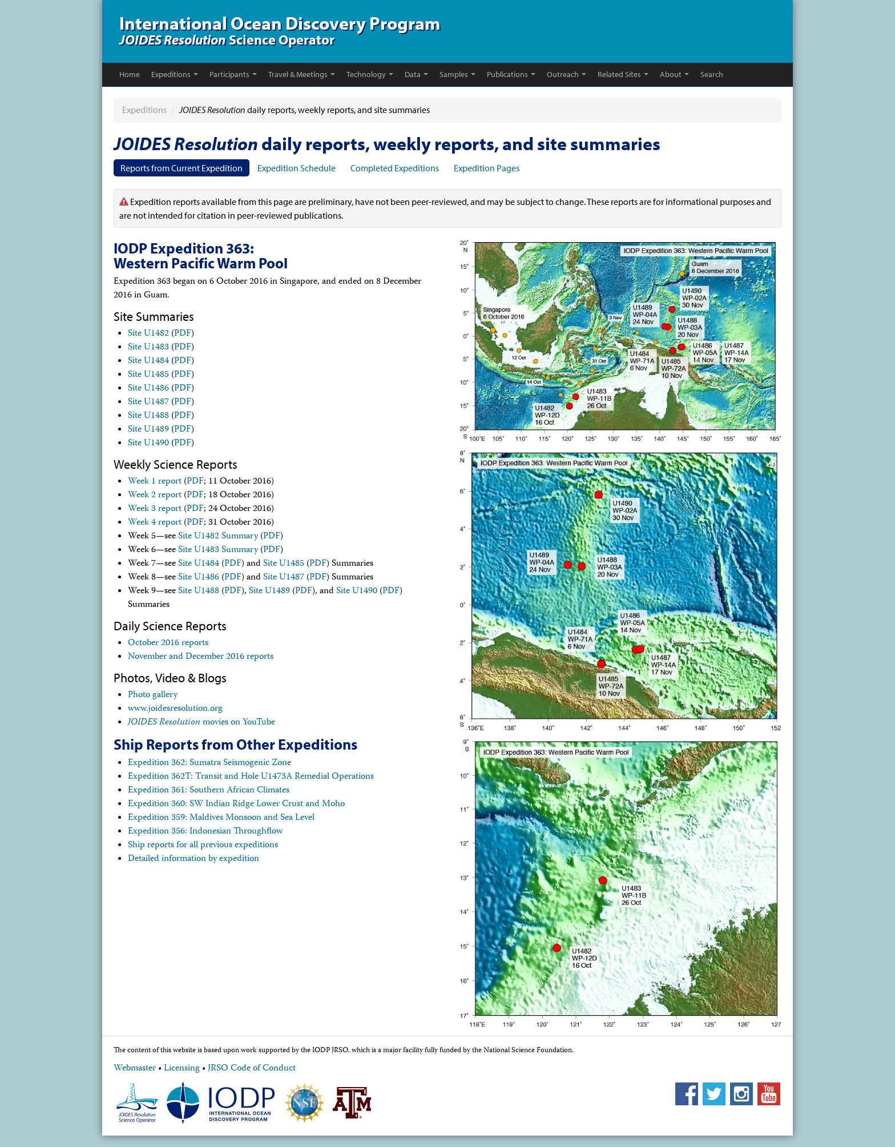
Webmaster (135, 1068)
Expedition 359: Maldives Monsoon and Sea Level (221, 818)
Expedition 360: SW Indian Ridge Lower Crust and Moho (236, 804)
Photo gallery (153, 695)
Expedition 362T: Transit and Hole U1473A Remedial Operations (251, 777)
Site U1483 (148, 347)
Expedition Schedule (296, 168)
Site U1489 (148, 429)
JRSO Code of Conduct (252, 1068)
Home (129, 74)
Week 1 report (155, 481)
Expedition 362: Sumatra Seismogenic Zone (209, 763)
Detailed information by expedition (193, 859)
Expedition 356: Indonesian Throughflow (205, 831)
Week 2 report (155, 495)
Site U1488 (148, 416)
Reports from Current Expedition (181, 168)
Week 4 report (155, 523)
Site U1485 (148, 375)
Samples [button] (457, 74)
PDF (182, 334)
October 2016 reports (168, 643)
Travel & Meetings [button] (301, 74)
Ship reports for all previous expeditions (203, 845)
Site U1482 (148, 334)
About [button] (674, 74)
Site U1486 (148, 388)
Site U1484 (148, 361)
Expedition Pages (486, 168)
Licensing (182, 1068)
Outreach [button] (566, 74)
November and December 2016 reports (200, 657)
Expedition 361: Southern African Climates (208, 790)
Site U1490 (148, 443)
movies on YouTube (201, 722)
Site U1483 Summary (218, 550)
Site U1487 (148, 402)
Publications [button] (511, 74)
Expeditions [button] (174, 74)
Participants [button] (233, 74)
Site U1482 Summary (218, 536)
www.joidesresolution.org (175, 709)
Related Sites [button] (623, 74)
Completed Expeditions (394, 168)
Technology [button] (369, 74)
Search (711, 74)
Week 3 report (155, 509)
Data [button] (416, 74)
